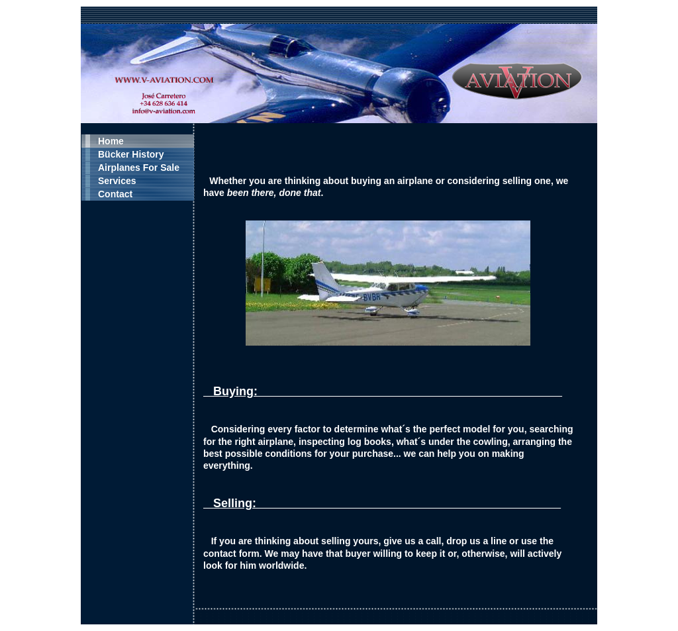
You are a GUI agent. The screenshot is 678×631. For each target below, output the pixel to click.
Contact (115, 194)
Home (111, 141)
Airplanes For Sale (138, 167)
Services (117, 180)
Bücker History (131, 154)
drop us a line (476, 541)
